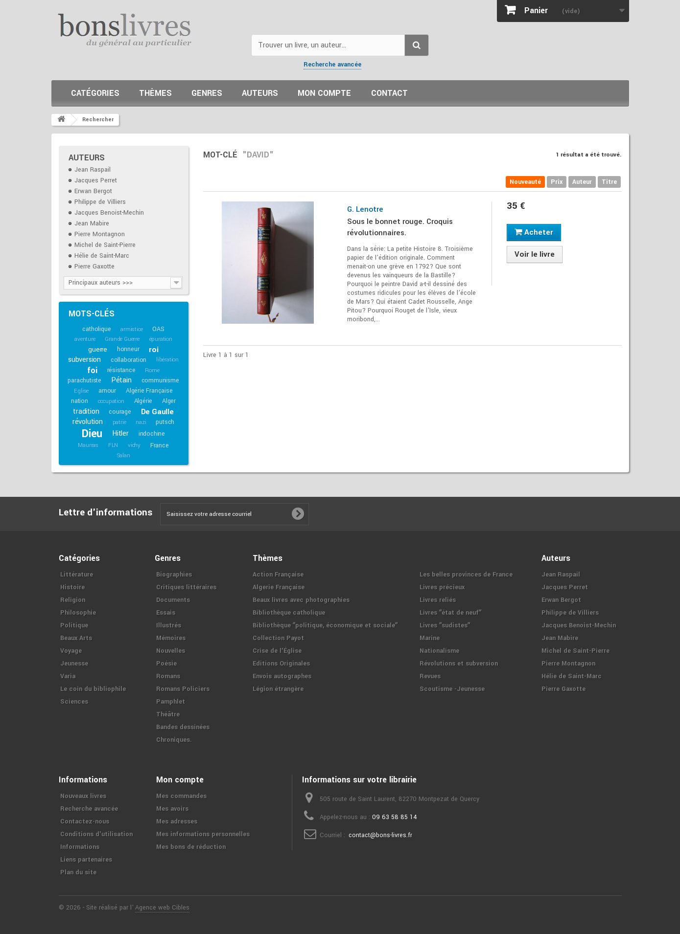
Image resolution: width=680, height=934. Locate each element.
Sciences (74, 701)
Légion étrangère (278, 689)
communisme (160, 380)
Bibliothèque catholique (289, 612)
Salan (123, 455)
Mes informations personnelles (203, 834)
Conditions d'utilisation (96, 834)
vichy (134, 445)
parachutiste (84, 380)
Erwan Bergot (93, 191)
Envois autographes (282, 676)
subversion (84, 360)
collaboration (128, 360)
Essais (165, 612)
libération (167, 360)
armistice (131, 329)
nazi (141, 422)
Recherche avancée (332, 64)
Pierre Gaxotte (94, 266)
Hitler (120, 433)
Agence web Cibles (162, 907)
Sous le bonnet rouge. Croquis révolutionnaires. (400, 227)
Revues (430, 676)
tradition (86, 411)
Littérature (76, 574)
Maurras (88, 445)
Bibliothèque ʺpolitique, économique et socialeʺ (325, 625)
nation (79, 401)
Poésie (166, 663)
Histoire (72, 587)
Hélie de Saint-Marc (101, 255)
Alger (169, 401)
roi (153, 349)
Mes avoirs (172, 808)
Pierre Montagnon (99, 234)
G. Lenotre (365, 209)
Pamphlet (170, 701)
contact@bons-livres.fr (380, 835)
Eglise (81, 391)
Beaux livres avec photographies (301, 600)
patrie (119, 422)
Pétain (121, 380)
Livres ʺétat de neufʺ (450, 612)
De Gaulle (157, 411)
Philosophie (78, 612)
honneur (128, 349)
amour (107, 390)
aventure (84, 339)
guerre (97, 349)
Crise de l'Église (277, 650)
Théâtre (168, 714)
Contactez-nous (84, 821)
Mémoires (171, 638)
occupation (111, 401)
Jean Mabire (91, 223)
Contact (389, 93)
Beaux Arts (76, 638)
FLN (113, 445)
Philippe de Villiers (100, 202)
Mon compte (324, 93)
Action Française (278, 574)
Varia (67, 676)
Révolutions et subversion (459, 663)
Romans (168, 676)
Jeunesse (74, 663)
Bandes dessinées (183, 727)
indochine (152, 433)
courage (120, 411)
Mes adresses (176, 821)
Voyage (71, 650)
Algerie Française (279, 587)
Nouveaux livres (83, 796)
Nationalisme (439, 650)
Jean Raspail (92, 169)
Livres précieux (442, 587)
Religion (72, 600)
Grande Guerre (122, 339)
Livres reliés (438, 600)
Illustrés (168, 625)
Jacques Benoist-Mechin (109, 212)
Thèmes (155, 93)
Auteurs (260, 93)
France (159, 445)
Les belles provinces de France (466, 574)
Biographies (174, 574)
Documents (173, 600)
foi (92, 370)
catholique (96, 329)
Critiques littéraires (186, 587)
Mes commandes (181, 796)
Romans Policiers (183, 689)
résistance (121, 370)
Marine (430, 638)
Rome (152, 370)
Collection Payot (278, 638)
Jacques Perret (95, 180)
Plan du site (78, 872)
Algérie (143, 401)
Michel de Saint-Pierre (105, 245)
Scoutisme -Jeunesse (452, 689)
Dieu (92, 434)
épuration (160, 339)
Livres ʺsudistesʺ (445, 625)
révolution (87, 422)
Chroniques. (174, 739)
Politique (74, 625)
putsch (165, 422)
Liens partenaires (86, 859)
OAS (158, 329)
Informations (79, 847)
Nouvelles (170, 650)
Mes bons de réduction (191, 847)
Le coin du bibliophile (93, 689)
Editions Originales (281, 663)
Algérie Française (149, 390)
